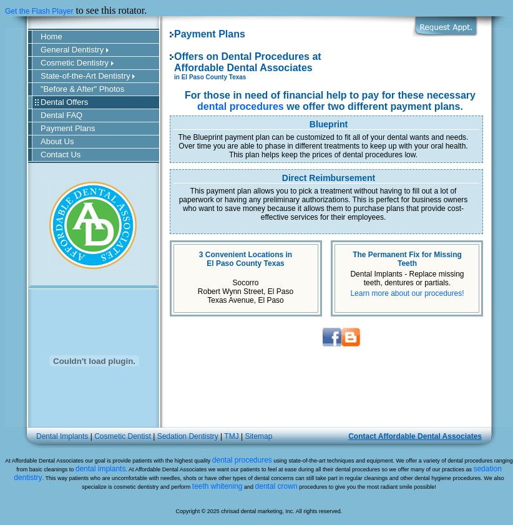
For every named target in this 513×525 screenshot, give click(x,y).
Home (51, 36)
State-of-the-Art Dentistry (88, 76)
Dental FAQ (61, 115)
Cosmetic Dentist (122, 436)
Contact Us (61, 154)
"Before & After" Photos (82, 89)
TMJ (231, 436)
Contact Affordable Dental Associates (415, 436)
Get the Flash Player (39, 11)
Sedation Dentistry (187, 436)
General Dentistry (75, 49)
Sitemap (258, 436)
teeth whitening (217, 486)
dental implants (101, 468)
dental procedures (240, 106)
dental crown (276, 486)
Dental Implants (62, 436)
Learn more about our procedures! (407, 293)
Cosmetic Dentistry (77, 62)
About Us (57, 141)
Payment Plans (68, 128)
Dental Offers (64, 102)
